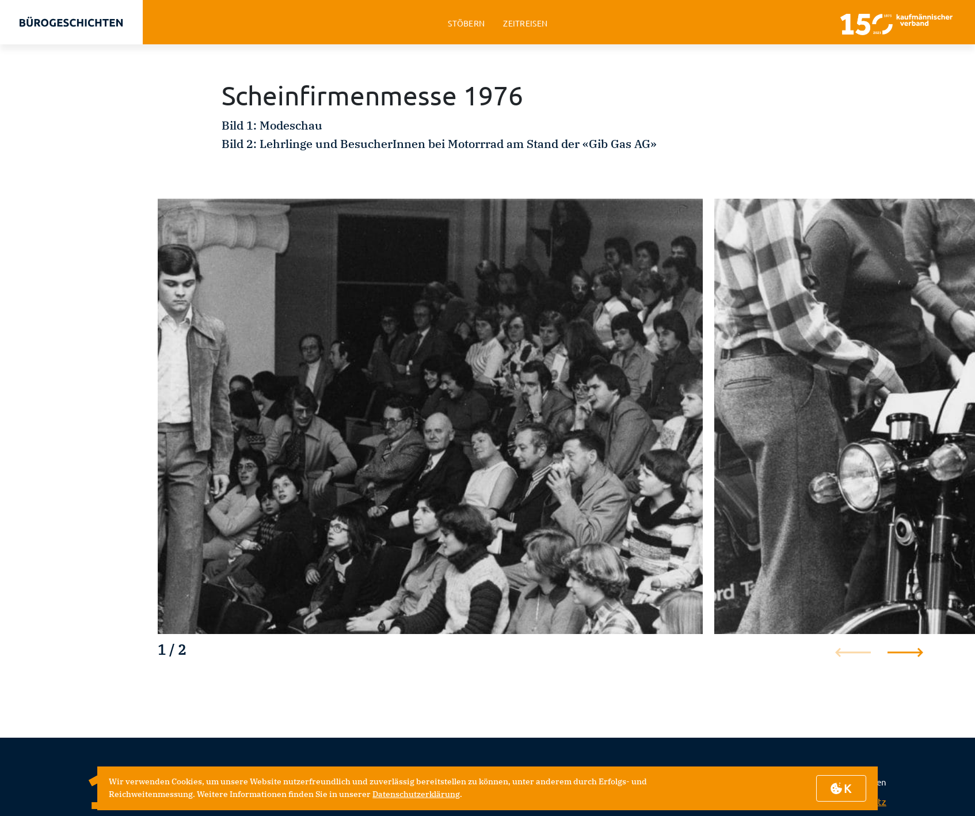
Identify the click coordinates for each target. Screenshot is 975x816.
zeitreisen (525, 23)
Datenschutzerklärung (416, 794)
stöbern (466, 23)
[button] (905, 652)
